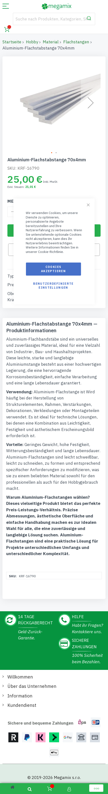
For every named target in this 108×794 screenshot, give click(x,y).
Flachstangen (76, 42)
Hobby (32, 42)
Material (51, 42)
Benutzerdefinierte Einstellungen (53, 285)
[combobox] (54, 19)
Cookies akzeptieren (53, 269)
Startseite (11, 42)
